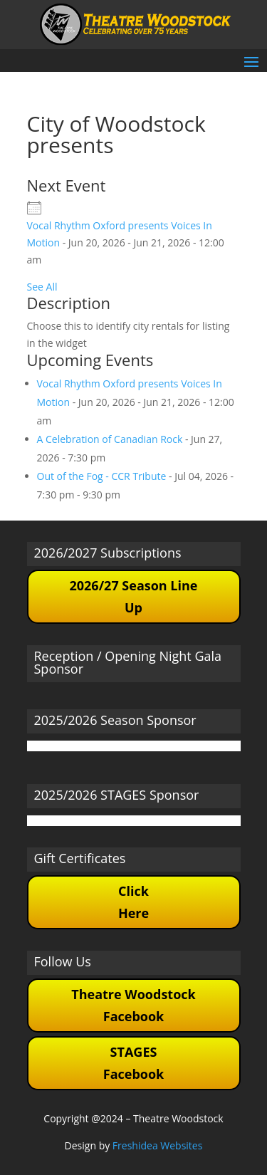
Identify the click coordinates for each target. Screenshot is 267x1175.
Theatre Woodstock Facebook (133, 1005)
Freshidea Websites (157, 1145)
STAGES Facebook (133, 1062)
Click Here (133, 901)
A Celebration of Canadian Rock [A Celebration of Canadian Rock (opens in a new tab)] (110, 439)
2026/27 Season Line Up (133, 596)
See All (42, 286)
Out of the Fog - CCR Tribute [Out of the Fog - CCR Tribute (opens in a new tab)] (102, 476)
